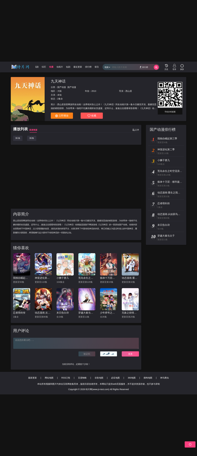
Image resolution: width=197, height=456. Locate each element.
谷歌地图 (99, 378)
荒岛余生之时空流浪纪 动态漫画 (86, 278)
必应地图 (115, 378)
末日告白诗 (62, 312)
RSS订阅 (65, 378)
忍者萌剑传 (19, 312)
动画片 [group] (59, 67)
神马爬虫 (164, 378)
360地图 (132, 378)
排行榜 (144, 67)
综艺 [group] (44, 67)
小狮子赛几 (62, 278)
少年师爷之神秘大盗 (108, 312)
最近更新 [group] (77, 67)
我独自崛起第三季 (21, 278)
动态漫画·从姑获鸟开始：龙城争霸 (43, 312)
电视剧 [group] (35, 67)
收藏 (91, 115)
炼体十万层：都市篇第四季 (108, 278)
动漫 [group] (51, 67)
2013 (93, 91)
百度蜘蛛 (82, 378)
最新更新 (32, 378)
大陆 (59, 91)
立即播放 (61, 115)
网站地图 (49, 378)
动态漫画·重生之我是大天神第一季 (130, 278)
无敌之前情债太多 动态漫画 (130, 312)
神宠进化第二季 (43, 278)
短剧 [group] (68, 67)
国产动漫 (61, 87)
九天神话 (58, 81)
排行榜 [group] (88, 67)
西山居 (128, 91)
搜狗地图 (148, 378)
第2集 (31, 138)
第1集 (17, 138)
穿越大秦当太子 (86, 312)
